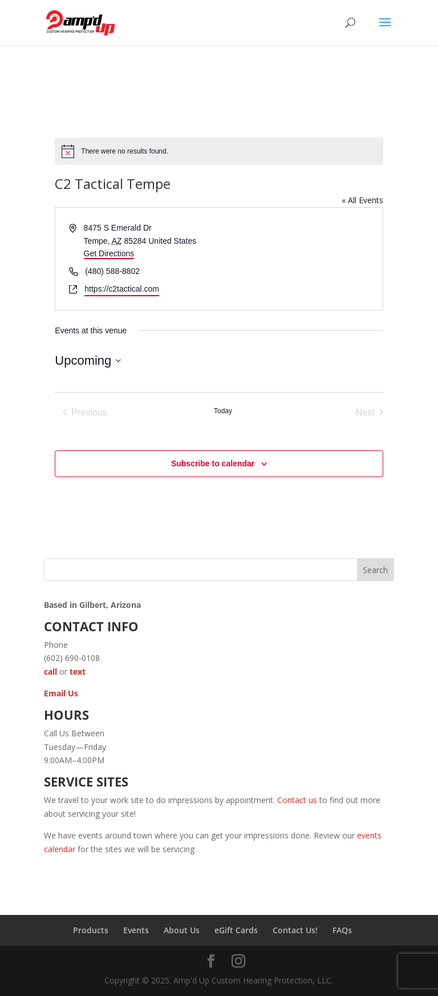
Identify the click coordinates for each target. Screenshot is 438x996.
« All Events (362, 200)
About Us (182, 930)
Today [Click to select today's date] (223, 411)
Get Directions (109, 253)
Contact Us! (295, 930)
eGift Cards (236, 930)
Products (90, 930)
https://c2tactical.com (121, 288)
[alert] (219, 151)
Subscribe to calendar (212, 463)
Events (136, 930)
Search (375, 569)
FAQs (342, 930)
